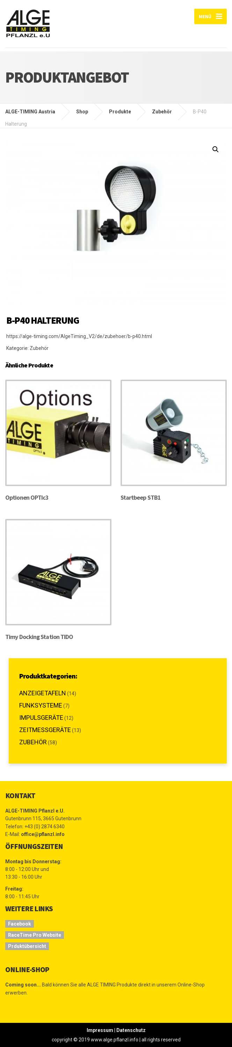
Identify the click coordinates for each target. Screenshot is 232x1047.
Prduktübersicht (27, 946)
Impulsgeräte (41, 717)
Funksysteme (40, 705)
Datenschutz (131, 1030)
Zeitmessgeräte (45, 729)
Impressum (100, 1030)
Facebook (19, 924)
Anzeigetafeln (42, 693)
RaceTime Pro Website (34, 935)
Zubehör (39, 348)
